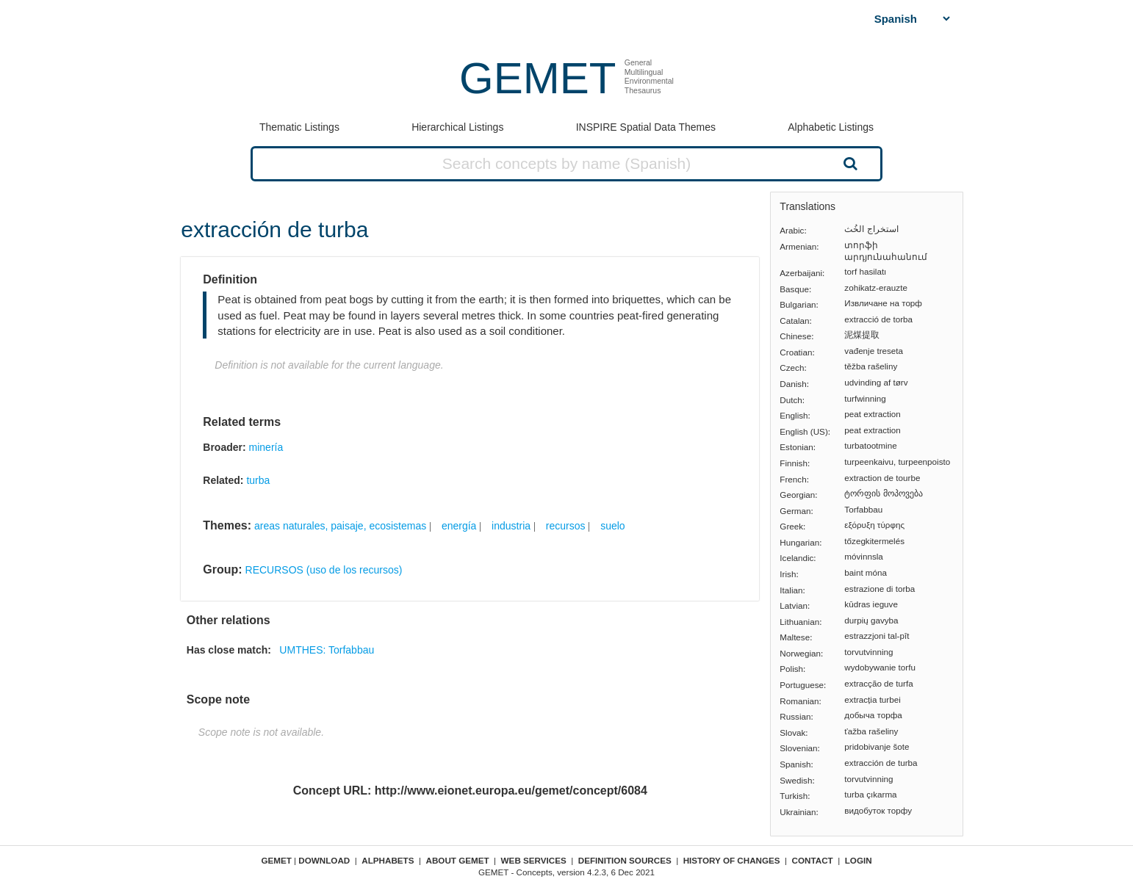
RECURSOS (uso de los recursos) (324, 570)
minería (266, 447)
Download (324, 860)
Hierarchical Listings (457, 127)
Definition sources (625, 860)
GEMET (537, 78)
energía (459, 526)
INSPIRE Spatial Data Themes (646, 127)
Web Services (533, 860)
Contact (812, 860)
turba (258, 480)
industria (511, 526)
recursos (566, 526)
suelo (612, 526)
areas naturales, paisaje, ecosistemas (340, 526)
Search (848, 163)
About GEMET (457, 860)
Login (858, 860)
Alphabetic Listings (831, 127)
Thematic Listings (299, 127)
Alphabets (388, 860)
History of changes (731, 860)
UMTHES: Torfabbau (326, 650)
